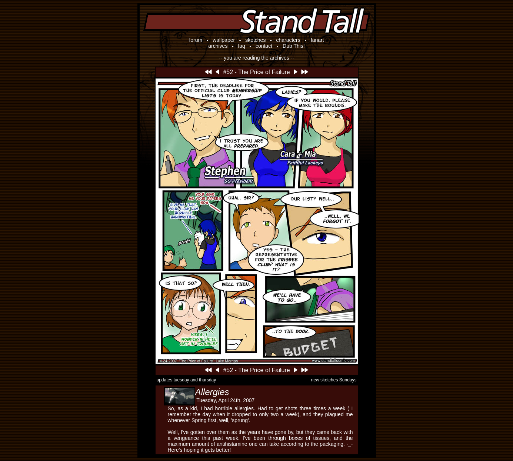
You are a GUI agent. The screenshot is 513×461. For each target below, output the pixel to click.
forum (195, 40)
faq (241, 46)
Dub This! (294, 46)
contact (264, 46)
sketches (255, 40)
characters (288, 40)
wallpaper (224, 40)
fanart (317, 40)
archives (217, 46)
